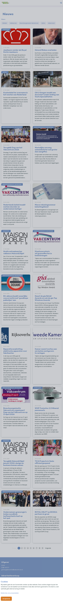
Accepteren (6, 599)
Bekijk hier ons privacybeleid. (10, 593)
